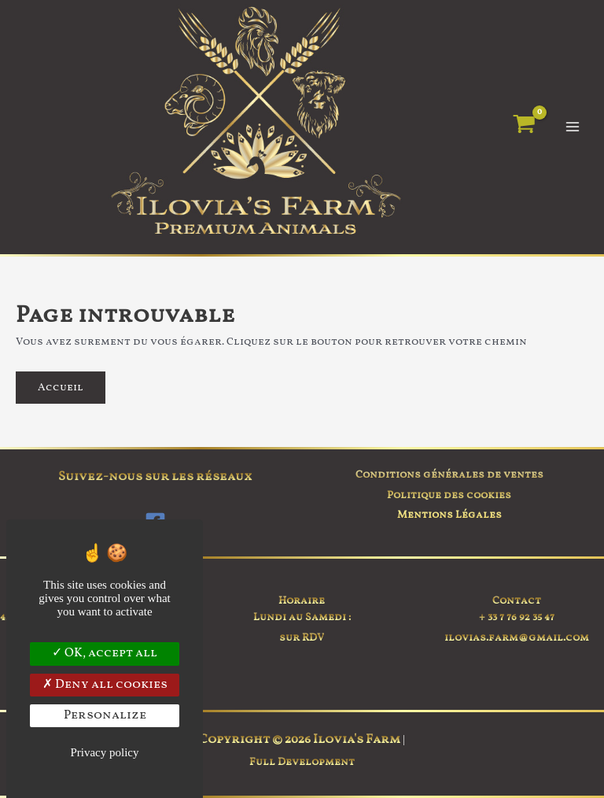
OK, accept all (104, 653)
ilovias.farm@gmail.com (516, 637)
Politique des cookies (449, 495)
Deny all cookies (105, 684)
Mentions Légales (449, 515)
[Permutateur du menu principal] (573, 127)
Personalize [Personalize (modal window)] (105, 715)
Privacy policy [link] (104, 752)
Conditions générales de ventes (449, 474)
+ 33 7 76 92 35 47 (516, 617)
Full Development (302, 762)
